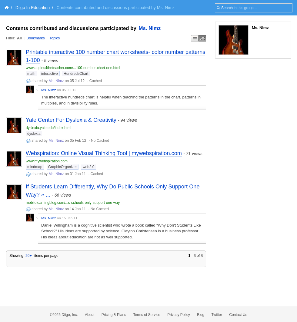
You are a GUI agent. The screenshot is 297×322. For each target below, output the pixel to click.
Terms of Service (146, 315)
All (19, 38)
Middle (202, 38)
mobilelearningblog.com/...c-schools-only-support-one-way (73, 203)
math (31, 73)
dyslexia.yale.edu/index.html (48, 128)
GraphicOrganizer (62, 167)
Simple (195, 38)
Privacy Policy (178, 315)
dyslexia (33, 133)
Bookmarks (35, 38)
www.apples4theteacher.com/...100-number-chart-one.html (73, 68)
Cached (95, 81)
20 (28, 256)
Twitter (217, 315)
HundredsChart (76, 73)
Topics (54, 38)
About (89, 315)
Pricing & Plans (114, 315)
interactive (49, 73)
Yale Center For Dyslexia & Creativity (71, 120)
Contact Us (238, 315)
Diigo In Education (32, 7)
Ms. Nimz (150, 28)
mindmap (34, 167)
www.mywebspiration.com (47, 161)
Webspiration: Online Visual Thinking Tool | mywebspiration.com (104, 153)
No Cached (100, 140)
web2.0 (89, 167)
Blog (200, 315)
